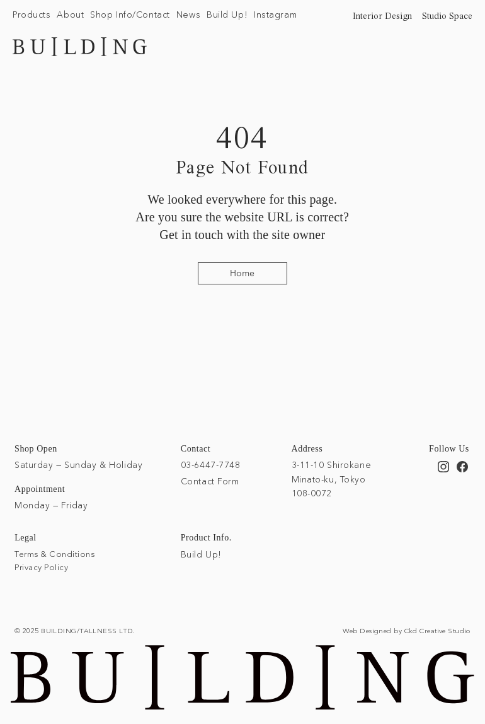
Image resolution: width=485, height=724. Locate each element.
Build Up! (201, 554)
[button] (31, 15)
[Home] (242, 273)
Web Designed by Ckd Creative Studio (407, 630)
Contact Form (210, 481)
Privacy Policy (41, 567)
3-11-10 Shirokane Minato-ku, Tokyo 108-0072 (332, 479)
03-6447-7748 (211, 464)
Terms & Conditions (54, 554)
